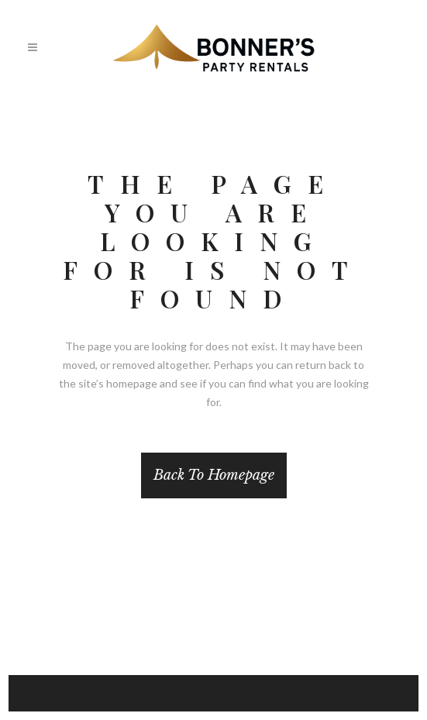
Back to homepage (213, 475)
